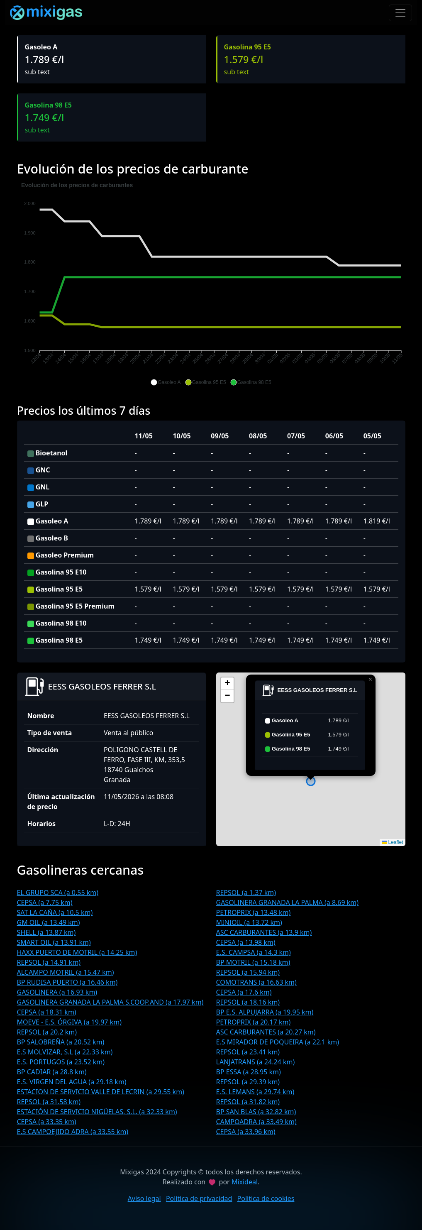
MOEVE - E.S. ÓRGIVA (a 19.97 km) (69, 1022)
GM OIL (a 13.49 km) (48, 922)
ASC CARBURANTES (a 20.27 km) (266, 1032)
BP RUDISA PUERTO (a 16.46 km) (67, 982)
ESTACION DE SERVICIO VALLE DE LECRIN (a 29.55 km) (100, 1091)
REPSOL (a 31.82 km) (248, 1101)
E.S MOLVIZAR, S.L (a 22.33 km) (65, 1051)
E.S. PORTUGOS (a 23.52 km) (61, 1061)
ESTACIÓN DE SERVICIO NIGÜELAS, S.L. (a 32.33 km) (97, 1111)
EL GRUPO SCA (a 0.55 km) (58, 892)
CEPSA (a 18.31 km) (46, 1012)
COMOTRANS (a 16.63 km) (256, 982)
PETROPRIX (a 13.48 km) (253, 912)
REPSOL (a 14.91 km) (49, 962)
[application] (211, 284)
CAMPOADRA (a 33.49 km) (256, 1121)
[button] (166, 382)
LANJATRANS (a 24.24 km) (255, 1061)
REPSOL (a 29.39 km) (248, 1081)
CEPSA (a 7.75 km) (45, 902)
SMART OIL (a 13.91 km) (54, 942)
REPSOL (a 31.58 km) (49, 1101)
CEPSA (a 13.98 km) (246, 942)
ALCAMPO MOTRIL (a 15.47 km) (65, 972)
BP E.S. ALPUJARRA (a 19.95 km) (265, 1012)
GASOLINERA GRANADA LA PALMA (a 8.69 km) (287, 902)
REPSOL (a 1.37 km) (246, 892)
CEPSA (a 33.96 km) (246, 1131)
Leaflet (392, 842)
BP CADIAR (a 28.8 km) (52, 1071)
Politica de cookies (266, 1198)
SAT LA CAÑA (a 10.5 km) (55, 912)
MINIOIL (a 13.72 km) (249, 922)
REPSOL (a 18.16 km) (248, 1002)
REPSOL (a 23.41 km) (248, 1051)
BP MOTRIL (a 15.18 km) (253, 962)
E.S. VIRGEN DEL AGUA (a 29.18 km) (72, 1081)
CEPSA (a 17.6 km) (244, 992)
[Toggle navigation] (400, 13)
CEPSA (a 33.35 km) (46, 1121)
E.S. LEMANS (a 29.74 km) (255, 1091)
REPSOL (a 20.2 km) (47, 1032)
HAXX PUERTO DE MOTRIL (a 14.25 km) (77, 952)
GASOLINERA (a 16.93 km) (57, 992)
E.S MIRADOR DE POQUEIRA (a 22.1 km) (277, 1042)
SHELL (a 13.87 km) (46, 932)
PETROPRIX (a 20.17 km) (253, 1022)
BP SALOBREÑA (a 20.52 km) (61, 1042)
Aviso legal (144, 1198)
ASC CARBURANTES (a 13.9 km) (264, 932)
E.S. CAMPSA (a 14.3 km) (253, 952)
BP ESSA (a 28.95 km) (248, 1071)
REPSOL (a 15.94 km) (248, 972)
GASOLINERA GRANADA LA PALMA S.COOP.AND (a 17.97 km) (110, 1002)
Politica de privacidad (199, 1198)
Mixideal (245, 1181)
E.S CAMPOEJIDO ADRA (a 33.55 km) (73, 1131)
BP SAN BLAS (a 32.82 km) (256, 1111)
